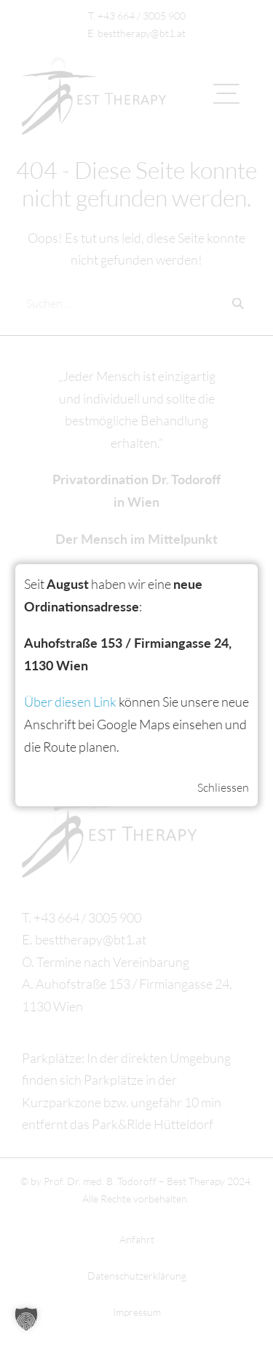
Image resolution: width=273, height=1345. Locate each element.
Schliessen (223, 787)
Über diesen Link (70, 702)
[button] (26, 1319)
